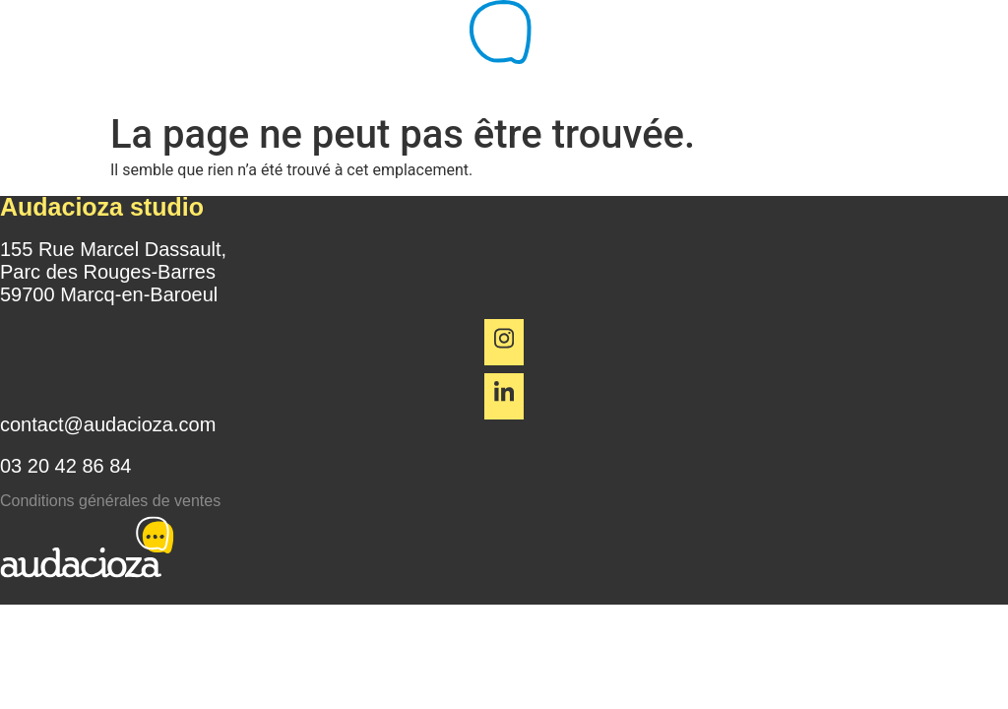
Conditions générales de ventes (110, 500)
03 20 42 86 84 (65, 466)
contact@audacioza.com (108, 424)
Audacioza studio (102, 207)
